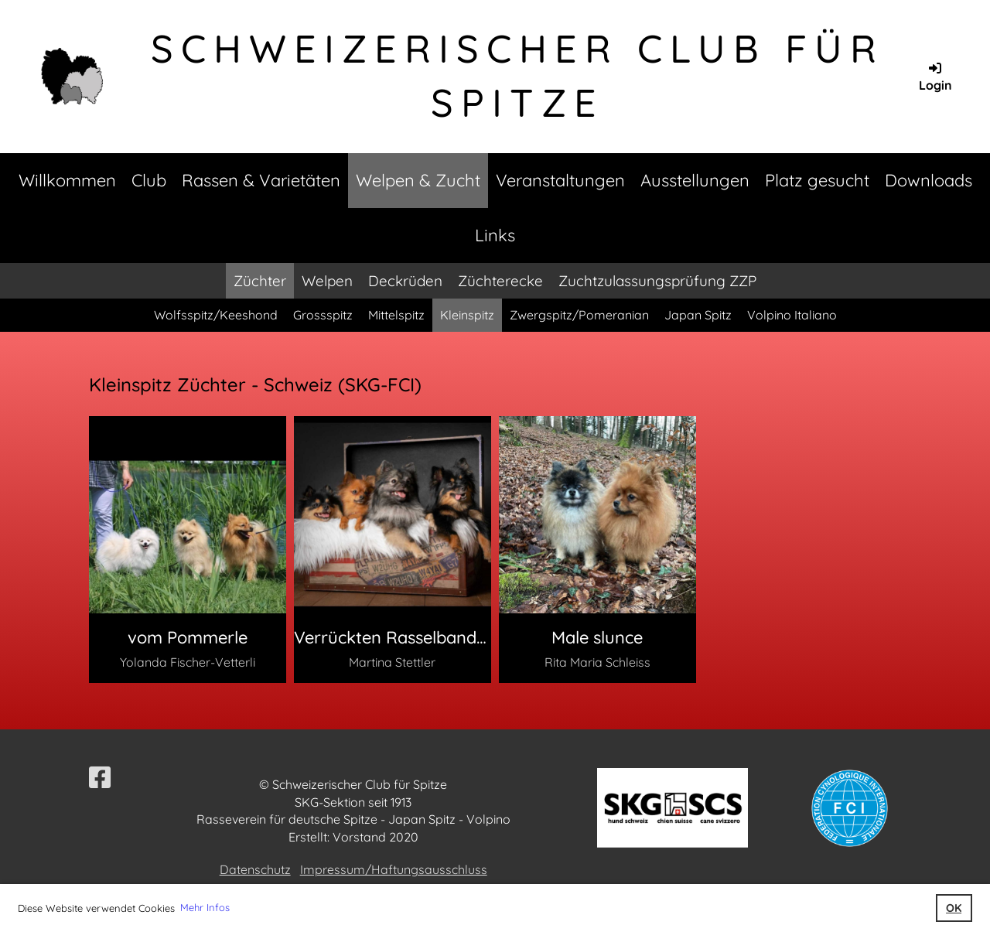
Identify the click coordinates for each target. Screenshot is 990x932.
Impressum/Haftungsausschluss (393, 869)
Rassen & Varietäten (261, 180)
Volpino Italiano (792, 315)
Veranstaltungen (560, 180)
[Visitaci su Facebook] (100, 777)
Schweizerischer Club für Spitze (517, 75)
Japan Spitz (698, 315)
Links (495, 235)
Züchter (260, 280)
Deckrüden (405, 280)
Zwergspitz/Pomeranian (579, 315)
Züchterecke (500, 280)
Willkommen (67, 180)
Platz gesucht (817, 180)
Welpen (327, 280)
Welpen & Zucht (418, 180)
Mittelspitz (396, 315)
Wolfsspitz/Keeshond (216, 315)
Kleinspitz (467, 315)
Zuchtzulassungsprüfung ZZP (657, 280)
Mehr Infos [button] (205, 907)
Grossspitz (323, 315)
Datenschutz (255, 869)
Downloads (928, 180)
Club (148, 180)
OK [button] (953, 908)
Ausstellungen (694, 180)
